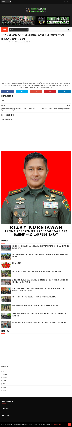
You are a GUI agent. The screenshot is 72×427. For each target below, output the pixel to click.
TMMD (4, 387)
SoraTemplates (46, 424)
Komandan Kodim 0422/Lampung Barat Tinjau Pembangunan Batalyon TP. (36, 305)
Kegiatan (5, 374)
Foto (4, 371)
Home (4, 30)
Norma (4, 381)
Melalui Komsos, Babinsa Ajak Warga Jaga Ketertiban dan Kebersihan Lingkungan (39, 322)
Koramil (5, 378)
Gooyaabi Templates (56, 424)
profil (4, 384)
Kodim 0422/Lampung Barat (17, 424)
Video (32, 42)
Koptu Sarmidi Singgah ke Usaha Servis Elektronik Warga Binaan (34, 297)
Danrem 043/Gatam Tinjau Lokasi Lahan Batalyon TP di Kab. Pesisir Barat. (37, 271)
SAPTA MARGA (16, 263)
